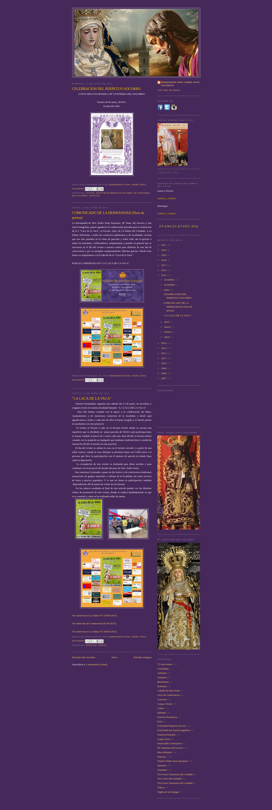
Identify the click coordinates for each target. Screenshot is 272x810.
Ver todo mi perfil (169, 90)
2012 (164, 353)
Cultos (90, 193)
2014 (164, 343)
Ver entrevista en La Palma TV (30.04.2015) (94, 615)
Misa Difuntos (164, 752)
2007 (164, 378)
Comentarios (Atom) (96, 664)
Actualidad (162, 668)
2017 (164, 265)
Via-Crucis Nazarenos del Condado (175, 774)
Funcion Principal (166, 734)
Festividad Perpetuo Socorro (114, 193)
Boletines (162, 686)
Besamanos (163, 681)
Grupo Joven (163, 739)
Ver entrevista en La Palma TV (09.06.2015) (94, 631)
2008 (164, 373)
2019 (164, 255)
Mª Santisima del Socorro (170, 747)
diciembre (169, 279)
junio (167, 289)
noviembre (170, 284)
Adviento (162, 672)
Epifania (161, 712)
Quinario (161, 765)
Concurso (162, 699)
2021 (164, 245)
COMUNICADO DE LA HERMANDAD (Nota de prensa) (108, 215)
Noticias (94, 196)
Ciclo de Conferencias (168, 695)
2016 (164, 270)
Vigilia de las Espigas (168, 791)
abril (166, 321)
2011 (164, 358)
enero (167, 336)
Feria (160, 721)
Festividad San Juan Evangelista (173, 730)
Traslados (162, 769)
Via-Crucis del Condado (169, 778)
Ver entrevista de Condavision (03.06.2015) (94, 623)
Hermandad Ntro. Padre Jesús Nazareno (180, 83)
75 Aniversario (164, 664)
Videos (102, 645)
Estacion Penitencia (167, 717)
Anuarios (162, 677)
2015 (164, 275)
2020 (164, 250)
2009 (164, 368)
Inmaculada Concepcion (169, 743)
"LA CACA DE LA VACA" (91, 398)
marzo (167, 326)
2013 (164, 348)
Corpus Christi (164, 703)
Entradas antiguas (142, 657)
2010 (164, 363)
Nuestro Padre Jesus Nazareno (172, 761)
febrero (168, 331)
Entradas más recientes (83, 657)
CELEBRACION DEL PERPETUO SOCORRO (106, 89)
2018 (164, 260)
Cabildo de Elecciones (168, 690)
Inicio (114, 657)
